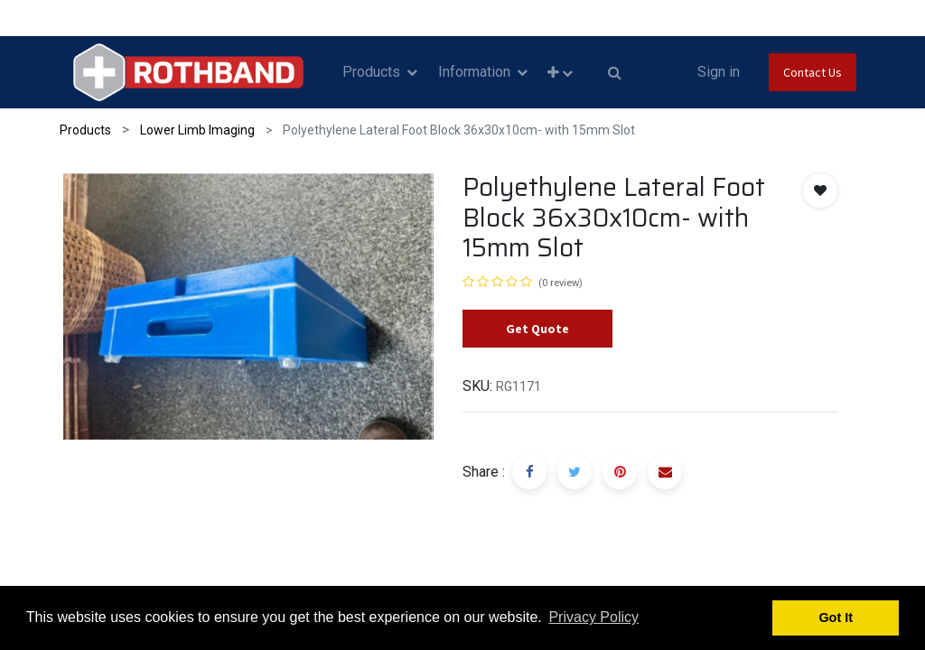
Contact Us (812, 72)
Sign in (718, 71)
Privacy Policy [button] (593, 617)
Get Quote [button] (537, 328)
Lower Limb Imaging (197, 130)
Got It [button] (835, 617)
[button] (560, 72)
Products (85, 130)
